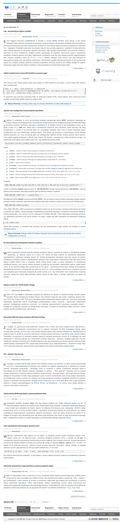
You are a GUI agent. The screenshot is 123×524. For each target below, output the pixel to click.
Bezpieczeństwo (39, 21)
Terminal (9, 15)
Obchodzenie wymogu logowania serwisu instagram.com (102, 50)
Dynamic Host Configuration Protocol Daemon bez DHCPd (23, 110)
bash (21, 254)
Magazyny (92, 21)
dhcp (53, 168)
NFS (29, 137)
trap (42, 48)
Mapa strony (63, 507)
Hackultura (83, 21)
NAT (66, 333)
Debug (60, 21)
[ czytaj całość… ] (79, 68)
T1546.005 (29, 41)
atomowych (61, 365)
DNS (35, 171)
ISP (20, 333)
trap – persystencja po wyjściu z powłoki (17, 31)
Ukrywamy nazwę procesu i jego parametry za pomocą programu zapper (28, 464)
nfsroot (49, 127)
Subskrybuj (76, 15)
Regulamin (50, 15)
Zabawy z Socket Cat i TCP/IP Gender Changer (19, 284)
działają (22, 266)
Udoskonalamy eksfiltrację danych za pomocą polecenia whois (25, 392)
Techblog (111, 21)
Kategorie (23, 15)
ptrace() (37, 474)
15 (34, 500)
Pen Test (102, 21)
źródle (61, 402)
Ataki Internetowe (25, 21)
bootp (60, 168)
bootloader (41, 125)
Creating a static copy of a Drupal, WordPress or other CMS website (45, 103)
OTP (35, 382)
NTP (26, 177)
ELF (13, 476)
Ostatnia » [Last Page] (46, 500)
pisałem (74, 402)
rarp (66, 168)
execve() (21, 481)
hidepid (30, 271)
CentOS (98, 33)
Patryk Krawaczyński (102, 46)
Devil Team (99, 35)
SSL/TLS (73, 377)
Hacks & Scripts (71, 21)
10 (31, 500)
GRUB (81, 211)
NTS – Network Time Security (13, 353)
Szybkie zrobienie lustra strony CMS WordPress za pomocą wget (25, 73)
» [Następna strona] (40, 500)
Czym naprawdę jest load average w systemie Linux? (22, 424)
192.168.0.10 (77, 330)
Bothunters (98, 31)
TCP (67, 416)
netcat (24, 300)
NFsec (22, 517)
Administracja (11, 21)
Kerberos (52, 382)
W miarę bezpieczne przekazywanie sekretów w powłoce (23, 242)
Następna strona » (78, 494)
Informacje (35, 15)
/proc (6, 266)
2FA (41, 382)
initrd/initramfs (9, 228)
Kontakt (61, 15)
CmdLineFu (51, 21)
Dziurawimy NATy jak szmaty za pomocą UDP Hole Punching (24, 316)
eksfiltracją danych (77, 404)
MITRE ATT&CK (58, 41)
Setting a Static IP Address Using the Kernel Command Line (42, 232)
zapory (41, 335)
